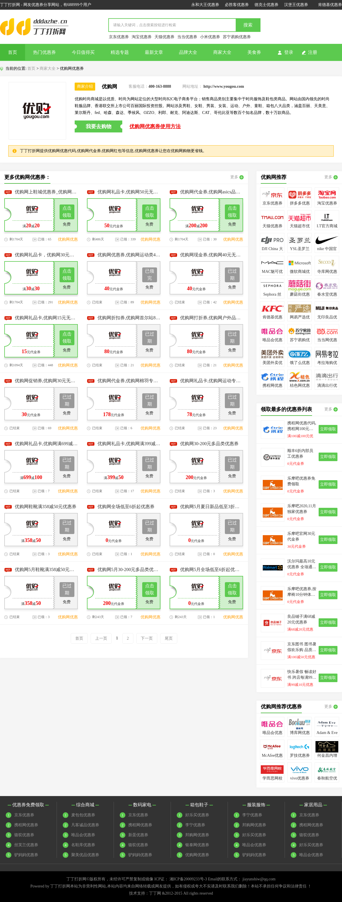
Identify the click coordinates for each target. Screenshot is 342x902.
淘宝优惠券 (142, 37)
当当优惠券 (187, 37)
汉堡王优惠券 (296, 5)
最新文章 (154, 52)
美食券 (254, 52)
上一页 (101, 638)
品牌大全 (188, 52)
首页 (12, 52)
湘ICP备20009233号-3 (188, 879)
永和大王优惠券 (205, 5)
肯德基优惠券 (330, 5)
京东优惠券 (119, 37)
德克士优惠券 (266, 5)
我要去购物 (98, 126)
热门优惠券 (44, 52)
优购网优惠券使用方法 (155, 126)
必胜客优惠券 (237, 5)
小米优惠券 (210, 37)
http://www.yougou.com (223, 86)
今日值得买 (83, 52)
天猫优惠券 (164, 37)
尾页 (169, 638)
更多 (237, 177)
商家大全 (222, 52)
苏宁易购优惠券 (237, 37)
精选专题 (120, 52)
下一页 (147, 638)
